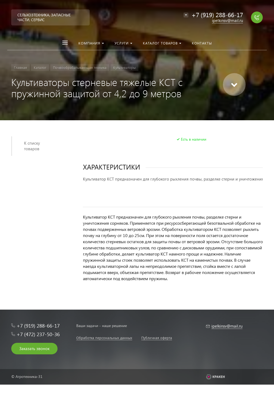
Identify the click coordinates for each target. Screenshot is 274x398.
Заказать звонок (34, 348)
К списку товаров (32, 145)
